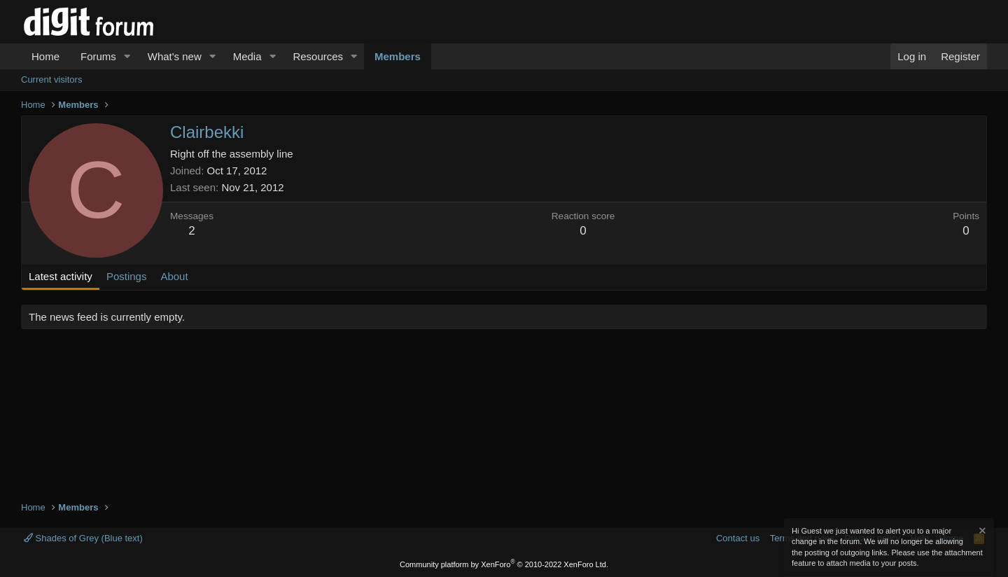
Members (397, 56)
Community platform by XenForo (504, 564)
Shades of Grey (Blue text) (83, 538)
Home (45, 56)
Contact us (738, 538)
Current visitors (51, 79)
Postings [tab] (126, 276)
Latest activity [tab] (60, 276)
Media (247, 56)
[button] (127, 56)
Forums (98, 56)
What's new (175, 56)
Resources (318, 56)
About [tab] (174, 276)
